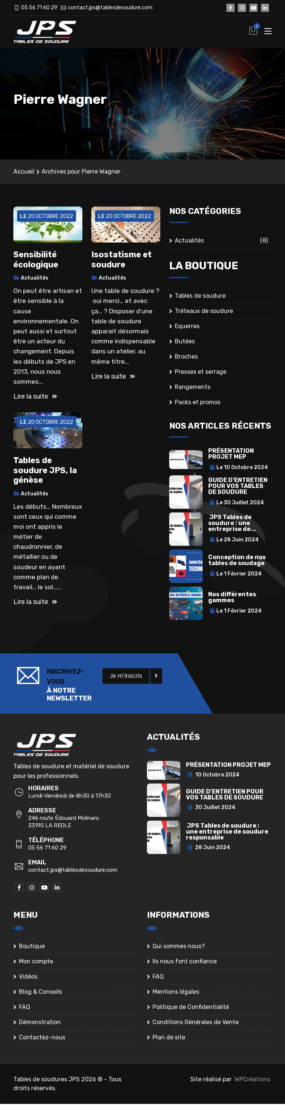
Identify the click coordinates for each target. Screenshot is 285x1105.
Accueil (23, 172)
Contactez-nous (42, 1038)
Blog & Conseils (40, 992)
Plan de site (169, 1038)
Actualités (34, 279)
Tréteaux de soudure (204, 312)
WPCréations (252, 1080)
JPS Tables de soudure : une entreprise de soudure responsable (227, 832)
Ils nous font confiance (185, 962)
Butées (185, 342)
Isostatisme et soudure (121, 261)
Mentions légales (176, 992)
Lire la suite (35, 397)
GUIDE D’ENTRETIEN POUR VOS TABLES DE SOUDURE (238, 487)
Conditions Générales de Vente (196, 1023)
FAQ (24, 1008)
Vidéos (28, 977)
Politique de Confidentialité (191, 1008)
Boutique (32, 947)
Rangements (192, 388)
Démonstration (40, 1023)
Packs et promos (197, 403)
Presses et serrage (200, 373)
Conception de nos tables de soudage (237, 561)
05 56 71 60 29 (39, 7)
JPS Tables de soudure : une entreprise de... (232, 524)
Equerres (187, 327)
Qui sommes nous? (179, 947)
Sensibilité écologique (35, 261)
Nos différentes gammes (232, 598)
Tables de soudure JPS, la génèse (45, 471)
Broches (186, 358)
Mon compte (36, 962)
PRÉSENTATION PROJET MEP (231, 454)
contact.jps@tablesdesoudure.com (110, 7)
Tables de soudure (200, 297)
